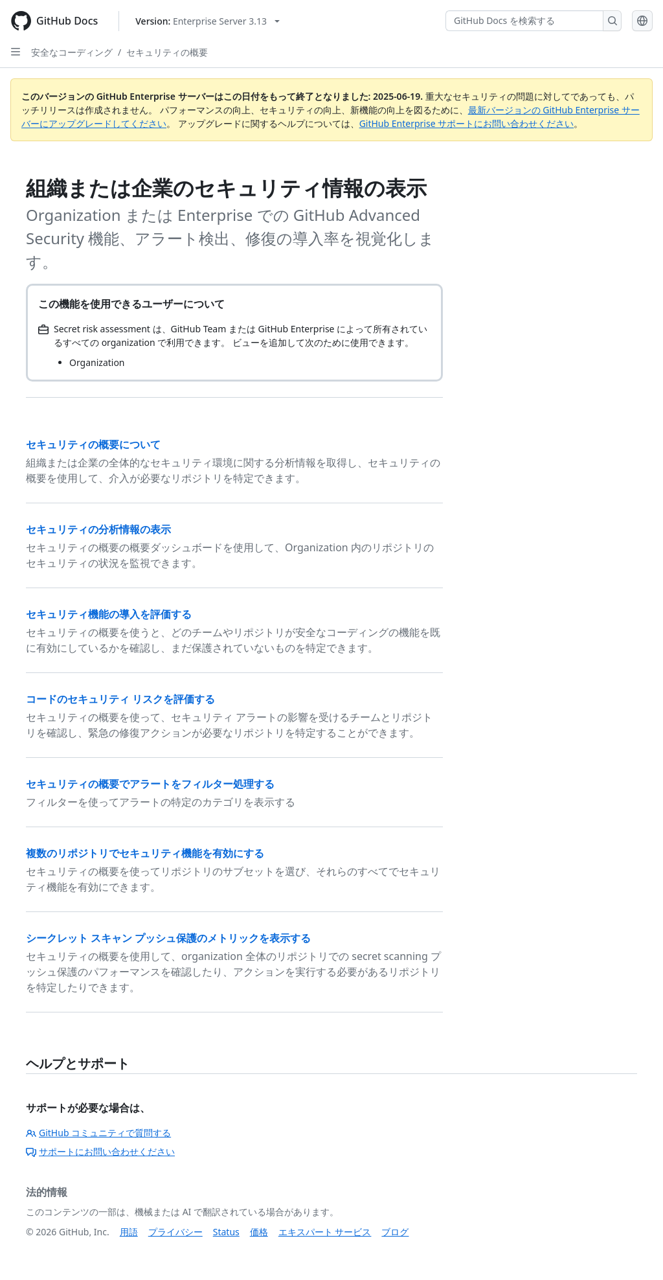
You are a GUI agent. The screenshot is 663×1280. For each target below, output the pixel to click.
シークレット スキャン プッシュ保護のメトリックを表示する (168, 938)
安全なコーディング (72, 52)
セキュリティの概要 (167, 52)
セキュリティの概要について (93, 444)
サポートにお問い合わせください (100, 1151)
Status (226, 1232)
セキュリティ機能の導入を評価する (109, 614)
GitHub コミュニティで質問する (98, 1132)
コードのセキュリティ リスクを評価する (120, 699)
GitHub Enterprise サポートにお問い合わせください (466, 123)
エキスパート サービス (325, 1232)
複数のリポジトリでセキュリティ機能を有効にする (145, 853)
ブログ (395, 1232)
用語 (129, 1232)
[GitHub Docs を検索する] (524, 20)
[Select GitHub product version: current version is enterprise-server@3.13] (207, 21)
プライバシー (175, 1232)
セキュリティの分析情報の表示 (98, 529)
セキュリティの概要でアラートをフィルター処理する (150, 784)
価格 (259, 1232)
